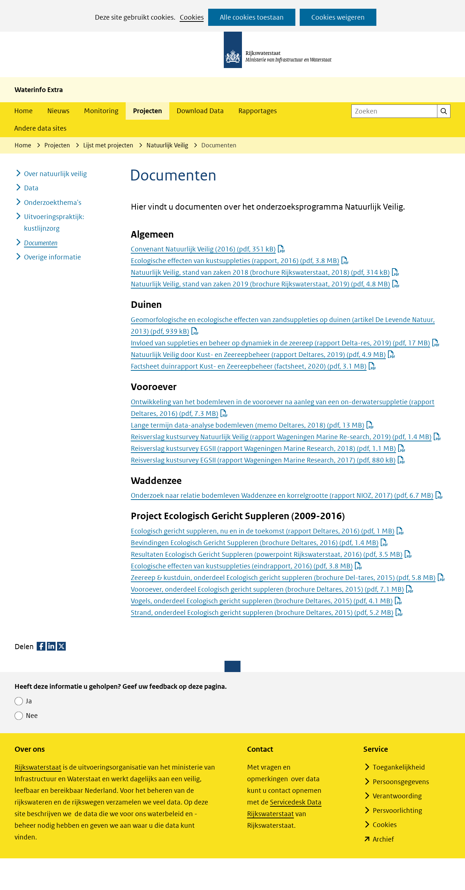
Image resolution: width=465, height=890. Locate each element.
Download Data (200, 111)
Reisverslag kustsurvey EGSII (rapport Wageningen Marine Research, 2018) (268, 448)
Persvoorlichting (397, 810)
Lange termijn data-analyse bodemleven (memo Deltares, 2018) (252, 425)
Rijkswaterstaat (38, 767)
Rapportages (257, 111)
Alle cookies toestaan (252, 17)
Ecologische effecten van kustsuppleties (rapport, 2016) (240, 261)
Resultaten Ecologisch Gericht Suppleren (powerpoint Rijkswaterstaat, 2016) (271, 554)
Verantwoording (397, 796)
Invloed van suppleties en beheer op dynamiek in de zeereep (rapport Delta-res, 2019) (285, 343)
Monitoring (101, 111)
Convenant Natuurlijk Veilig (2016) (208, 249)
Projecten (147, 111)
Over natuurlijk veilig (55, 174)
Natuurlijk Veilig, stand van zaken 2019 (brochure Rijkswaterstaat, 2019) (265, 284)
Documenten (40, 243)
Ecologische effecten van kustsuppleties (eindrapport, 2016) (246, 566)
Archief (383, 839)
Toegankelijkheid (399, 767)
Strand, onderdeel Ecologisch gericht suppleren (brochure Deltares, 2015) (267, 612)
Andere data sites (40, 128)
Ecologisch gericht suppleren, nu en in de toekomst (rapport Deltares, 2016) (267, 531)
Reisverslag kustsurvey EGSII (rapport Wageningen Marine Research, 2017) (268, 460)
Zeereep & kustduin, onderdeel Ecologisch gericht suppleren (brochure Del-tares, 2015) (288, 577)
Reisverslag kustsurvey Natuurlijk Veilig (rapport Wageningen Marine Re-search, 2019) (286, 437)
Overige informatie (52, 257)
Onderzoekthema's (52, 202)
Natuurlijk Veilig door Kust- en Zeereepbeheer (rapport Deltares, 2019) (263, 354)
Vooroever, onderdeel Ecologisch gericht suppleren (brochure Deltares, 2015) (272, 589)
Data (31, 188)
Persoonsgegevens (401, 782)
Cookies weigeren (338, 17)
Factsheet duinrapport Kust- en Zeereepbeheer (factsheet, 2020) (253, 366)
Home (23, 111)
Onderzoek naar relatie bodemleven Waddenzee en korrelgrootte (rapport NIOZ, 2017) (287, 495)
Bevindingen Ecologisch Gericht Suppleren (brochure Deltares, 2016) (259, 543)
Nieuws (58, 111)
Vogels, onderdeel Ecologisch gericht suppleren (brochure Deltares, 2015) (266, 601)
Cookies (192, 17)
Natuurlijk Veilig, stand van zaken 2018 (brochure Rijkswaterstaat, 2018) (265, 272)
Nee (32, 715)
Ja (29, 701)
